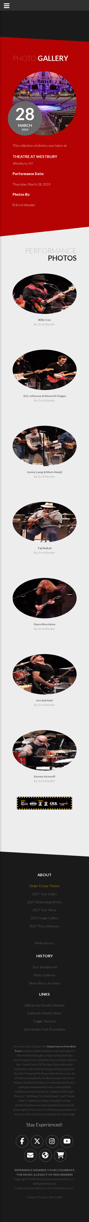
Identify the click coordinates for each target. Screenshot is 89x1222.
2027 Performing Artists (44, 902)
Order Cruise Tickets (44, 886)
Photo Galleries (44, 975)
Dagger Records (44, 1021)
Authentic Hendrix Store (44, 1013)
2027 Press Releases (44, 926)
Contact (31, 1197)
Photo (40, 58)
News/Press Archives (44, 983)
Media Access (44, 943)
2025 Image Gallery (45, 918)
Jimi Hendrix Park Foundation (45, 1029)
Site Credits (56, 1197)
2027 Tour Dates (44, 894)
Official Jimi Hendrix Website (44, 1005)
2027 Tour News (44, 910)
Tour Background (44, 967)
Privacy (42, 1197)
